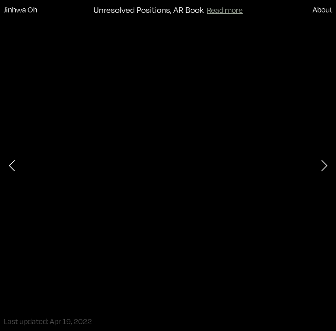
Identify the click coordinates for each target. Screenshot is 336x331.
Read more (225, 10)
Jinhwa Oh (20, 9)
